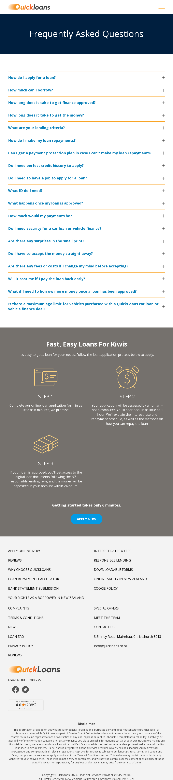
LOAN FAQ (16, 636)
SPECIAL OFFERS (106, 608)
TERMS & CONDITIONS (26, 618)
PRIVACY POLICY (20, 646)
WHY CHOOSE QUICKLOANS (29, 569)
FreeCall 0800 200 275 (24, 680)
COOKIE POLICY (106, 588)
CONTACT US (104, 627)
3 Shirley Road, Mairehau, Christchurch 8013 (127, 636)
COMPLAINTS (18, 608)
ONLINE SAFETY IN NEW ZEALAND (120, 579)
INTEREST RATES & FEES (112, 551)
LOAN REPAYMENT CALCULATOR (33, 579)
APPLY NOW (86, 519)
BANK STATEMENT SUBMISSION (33, 588)
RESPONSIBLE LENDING (112, 560)
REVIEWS (15, 560)
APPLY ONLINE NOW (24, 551)
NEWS (12, 627)
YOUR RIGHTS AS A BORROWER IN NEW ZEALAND (46, 598)
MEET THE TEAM (107, 618)
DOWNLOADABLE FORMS (113, 569)
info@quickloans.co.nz (110, 646)
